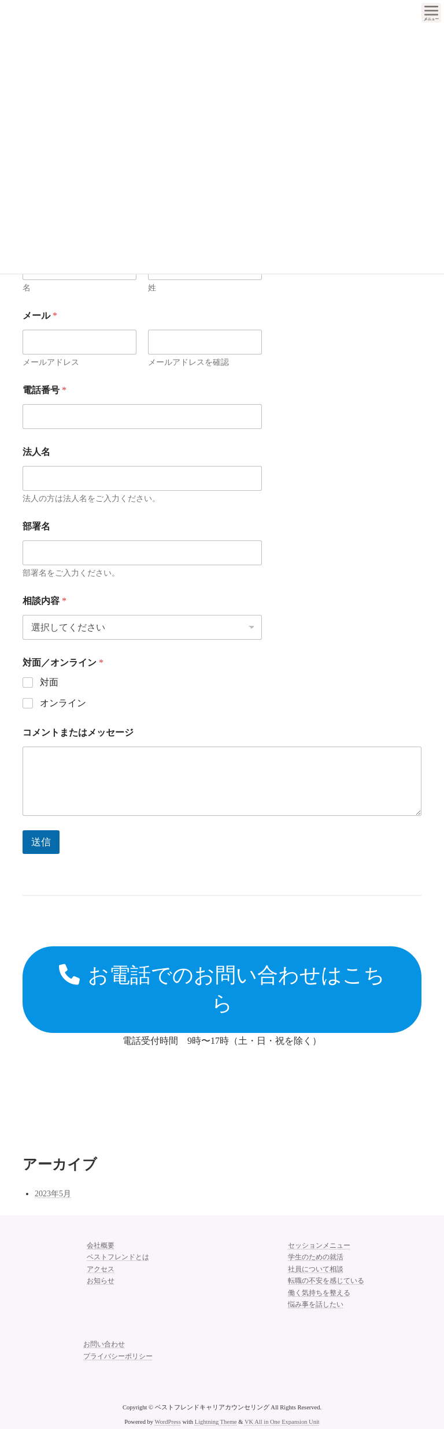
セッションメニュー (319, 1245)
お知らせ (100, 1281)
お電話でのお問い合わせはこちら (222, 989)
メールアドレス (51, 362)
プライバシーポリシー (118, 1356)
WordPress (168, 1422)
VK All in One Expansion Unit (282, 1422)
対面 (49, 682)
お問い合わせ (104, 1344)
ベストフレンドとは (118, 1257)
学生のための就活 (315, 1257)
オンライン (63, 703)
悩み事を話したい (315, 1304)
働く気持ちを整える (319, 1293)
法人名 (36, 452)
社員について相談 (315, 1269)
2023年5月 (53, 1193)
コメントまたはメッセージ (78, 732)
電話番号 (44, 390)
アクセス (100, 1269)
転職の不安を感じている (326, 1281)
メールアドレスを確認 (188, 362)
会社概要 (100, 1245)
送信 (41, 842)
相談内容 (44, 601)
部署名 (36, 526)
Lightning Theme (216, 1422)
